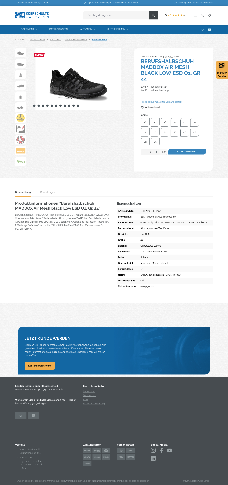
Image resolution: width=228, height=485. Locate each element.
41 (195, 122)
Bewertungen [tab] (47, 192)
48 (145, 142)
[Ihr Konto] (202, 15)
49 (155, 142)
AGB (85, 399)
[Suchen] (153, 15)
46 (184, 132)
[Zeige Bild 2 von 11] (39, 106)
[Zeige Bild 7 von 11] (60, 106)
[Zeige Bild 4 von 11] (47, 106)
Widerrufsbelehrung (94, 403)
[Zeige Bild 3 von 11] (43, 106)
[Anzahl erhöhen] (157, 152)
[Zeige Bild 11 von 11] (78, 106)
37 (155, 122)
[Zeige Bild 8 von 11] (65, 106)
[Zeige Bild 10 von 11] (73, 106)
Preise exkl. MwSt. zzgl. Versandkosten (161, 101)
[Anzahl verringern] (144, 152)
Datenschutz (89, 395)
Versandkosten (74, 480)
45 (175, 132)
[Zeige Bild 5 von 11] (52, 106)
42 (145, 132)
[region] (71, 108)
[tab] (23, 193)
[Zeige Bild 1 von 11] (34, 106)
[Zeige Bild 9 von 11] (69, 106)
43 (155, 132)
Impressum (89, 391)
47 (194, 132)
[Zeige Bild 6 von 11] (56, 106)
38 (165, 122)
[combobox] (116, 15)
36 (145, 122)
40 (184, 122)
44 (165, 132)
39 (175, 122)
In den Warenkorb (187, 151)
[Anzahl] (150, 152)
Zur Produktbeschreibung (155, 90)
